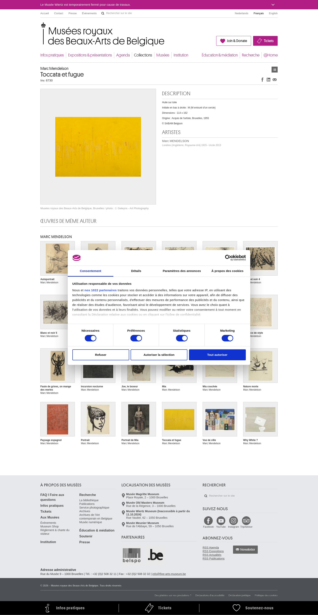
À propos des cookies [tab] (228, 271)
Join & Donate (237, 41)
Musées (162, 55)
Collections (143, 55)
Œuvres (275, 70)
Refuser (100, 354)
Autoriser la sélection (159, 354)
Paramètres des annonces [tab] (182, 271)
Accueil (44, 13)
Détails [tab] (136, 271)
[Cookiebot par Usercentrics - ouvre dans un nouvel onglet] (228, 258)
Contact (58, 13)
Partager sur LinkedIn (268, 79)
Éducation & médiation (220, 55)
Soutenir (85, 536)
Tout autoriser (217, 354)
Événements (89, 13)
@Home (271, 55)
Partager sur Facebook (262, 79)
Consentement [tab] (90, 271)
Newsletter (247, 549)
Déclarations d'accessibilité (210, 595)
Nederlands (241, 13)
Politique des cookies (266, 595)
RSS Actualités (212, 555)
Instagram (233, 526)
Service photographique (94, 507)
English (273, 13)
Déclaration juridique (240, 595)
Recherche (250, 55)
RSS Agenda (211, 547)
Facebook (208, 526)
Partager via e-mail (275, 79)
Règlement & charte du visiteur (54, 531)
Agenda (123, 55)
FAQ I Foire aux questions (52, 497)
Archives (84, 511)
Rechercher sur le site (103, 13)
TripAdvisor (246, 526)
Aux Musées (49, 517)
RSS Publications (214, 558)
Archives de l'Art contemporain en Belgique (95, 516)
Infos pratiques (52, 55)
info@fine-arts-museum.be (169, 574)
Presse (73, 13)
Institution (181, 55)
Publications (87, 504)
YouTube (221, 526)
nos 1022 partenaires (100, 290)
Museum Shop (49, 526)
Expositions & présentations (90, 55)
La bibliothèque (89, 500)
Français (259, 13)
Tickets (269, 41)
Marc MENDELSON (191, 143)
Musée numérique (90, 522)
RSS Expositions (213, 551)
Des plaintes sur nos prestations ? (173, 595)
